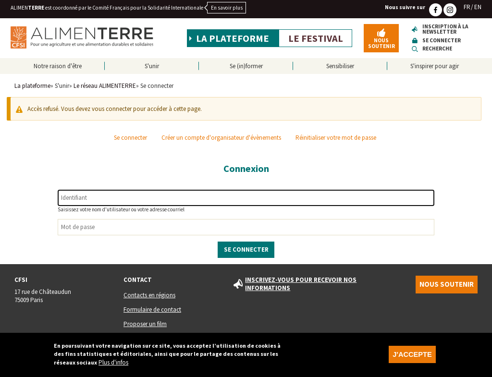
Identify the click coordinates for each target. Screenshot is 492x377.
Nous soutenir (381, 43)
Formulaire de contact (152, 309)
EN (477, 7)
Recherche (437, 48)
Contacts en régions (149, 295)
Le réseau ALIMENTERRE (105, 86)
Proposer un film (145, 324)
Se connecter (441, 40)
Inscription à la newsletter (445, 29)
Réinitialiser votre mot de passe (335, 138)
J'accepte (412, 357)
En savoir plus (227, 7)
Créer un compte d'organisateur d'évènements (221, 138)
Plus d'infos (113, 365)
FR (467, 7)
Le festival (315, 38)
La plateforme (232, 38)
